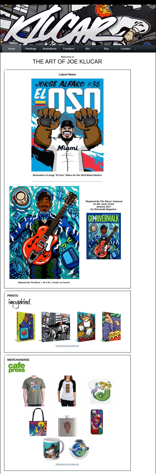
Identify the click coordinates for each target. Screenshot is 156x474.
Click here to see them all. (67, 346)
